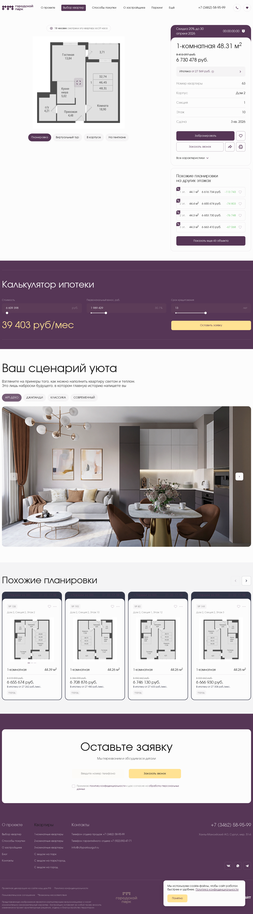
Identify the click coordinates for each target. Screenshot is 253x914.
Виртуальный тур (67, 137)
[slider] (7, 313)
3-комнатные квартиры (48, 847)
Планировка (39, 137)
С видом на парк (45, 854)
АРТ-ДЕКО (11, 397)
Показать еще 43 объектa (210, 241)
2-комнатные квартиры (48, 841)
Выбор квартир (11, 834)
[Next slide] (246, 580)
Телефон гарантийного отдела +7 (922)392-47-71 (102, 841)
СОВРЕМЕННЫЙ (84, 397)
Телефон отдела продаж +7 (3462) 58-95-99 (98, 834)
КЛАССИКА (58, 397)
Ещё (172, 7)
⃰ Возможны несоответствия (52, 895)
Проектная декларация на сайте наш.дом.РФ (26, 888)
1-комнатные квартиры (48, 834)
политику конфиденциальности (108, 786)
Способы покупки (13, 841)
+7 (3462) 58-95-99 (211, 7)
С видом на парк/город (49, 861)
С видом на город (46, 867)
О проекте (12, 825)
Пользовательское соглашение (18, 895)
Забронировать (205, 136)
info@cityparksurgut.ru (85, 847)
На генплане (117, 137)
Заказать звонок (200, 146)
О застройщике (12, 847)
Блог (4, 854)
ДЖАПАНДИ (34, 397)
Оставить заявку (211, 325)
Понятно (177, 898)
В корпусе (94, 137)
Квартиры (44, 825)
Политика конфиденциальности (71, 888)
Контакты (7, 861)
